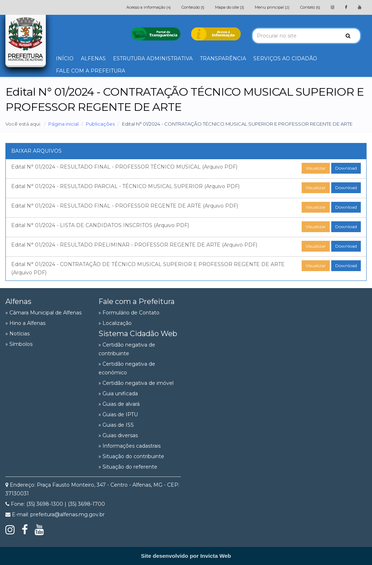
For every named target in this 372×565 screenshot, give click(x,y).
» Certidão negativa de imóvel (136, 383)
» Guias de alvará (119, 404)
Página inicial (63, 124)
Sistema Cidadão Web (138, 333)
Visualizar (316, 168)
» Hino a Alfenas (25, 323)
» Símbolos (18, 344)
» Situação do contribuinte (131, 456)
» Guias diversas (118, 435)
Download (346, 168)
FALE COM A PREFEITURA (90, 71)
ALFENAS (93, 58)
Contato (310, 7)
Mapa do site (229, 7)
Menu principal (272, 7)
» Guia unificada (118, 393)
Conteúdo (192, 7)
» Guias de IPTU (118, 414)
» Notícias (17, 333)
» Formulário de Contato (129, 312)
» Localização (115, 323)
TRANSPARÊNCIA (223, 58)
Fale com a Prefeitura (137, 301)
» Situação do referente (128, 467)
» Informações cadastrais (130, 446)
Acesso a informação (148, 7)
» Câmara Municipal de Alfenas (43, 312)
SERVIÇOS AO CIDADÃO (285, 58)
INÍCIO (65, 58)
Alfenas (18, 301)
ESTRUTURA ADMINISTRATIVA (153, 58)
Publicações (100, 124)
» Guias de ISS (116, 425)
